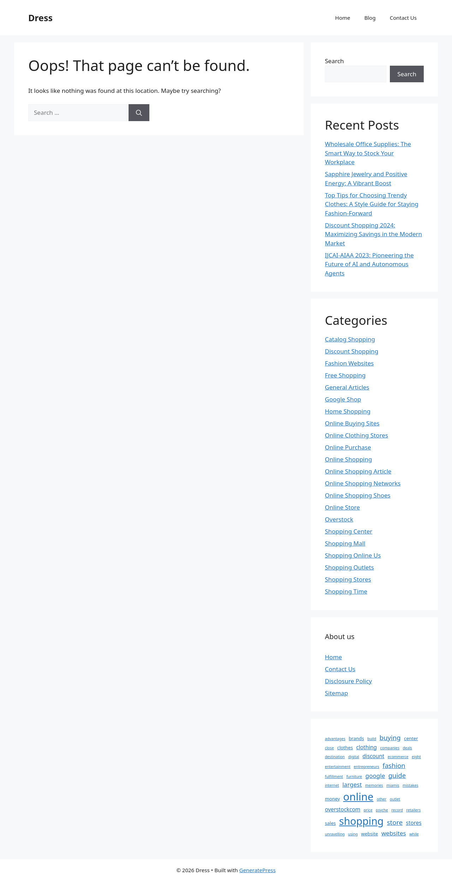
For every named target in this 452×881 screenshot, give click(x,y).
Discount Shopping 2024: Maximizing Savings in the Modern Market (373, 234)
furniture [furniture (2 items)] (354, 776)
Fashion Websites (349, 363)
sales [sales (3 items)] (330, 823)
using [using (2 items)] (353, 834)
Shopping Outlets (349, 567)
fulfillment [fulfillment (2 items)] (334, 776)
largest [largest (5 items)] (352, 784)
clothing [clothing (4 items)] (366, 747)
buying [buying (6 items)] (390, 737)
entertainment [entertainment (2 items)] (337, 766)
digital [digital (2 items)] (353, 756)
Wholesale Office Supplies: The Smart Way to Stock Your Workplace (368, 153)
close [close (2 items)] (329, 747)
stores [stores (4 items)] (414, 822)
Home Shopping (347, 411)
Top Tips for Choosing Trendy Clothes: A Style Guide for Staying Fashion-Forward (371, 204)
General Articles (347, 387)
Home (342, 17)
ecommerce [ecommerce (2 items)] (398, 756)
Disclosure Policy (348, 681)
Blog (370, 17)
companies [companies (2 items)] (390, 747)
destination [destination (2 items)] (335, 756)
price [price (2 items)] (368, 810)
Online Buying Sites (352, 423)
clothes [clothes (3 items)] (345, 747)
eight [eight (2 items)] (416, 756)
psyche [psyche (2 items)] (382, 810)
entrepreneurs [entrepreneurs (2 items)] (366, 766)
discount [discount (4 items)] (374, 756)
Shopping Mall (345, 543)
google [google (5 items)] (375, 776)
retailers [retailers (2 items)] (413, 810)
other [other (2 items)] (381, 799)
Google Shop (343, 399)
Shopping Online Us (353, 555)
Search (334, 61)
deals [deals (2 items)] (407, 747)
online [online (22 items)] (358, 797)
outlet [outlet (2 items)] (395, 799)
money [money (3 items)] (332, 799)
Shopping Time (346, 591)
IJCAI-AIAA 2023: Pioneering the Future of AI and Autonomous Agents (369, 264)
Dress (40, 18)
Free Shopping (345, 375)
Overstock (339, 519)
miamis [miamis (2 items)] (392, 785)
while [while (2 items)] (413, 834)
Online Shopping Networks (362, 483)
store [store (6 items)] (395, 822)
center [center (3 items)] (411, 738)
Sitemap (336, 693)
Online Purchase (348, 447)
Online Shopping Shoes (358, 495)
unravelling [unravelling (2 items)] (335, 834)
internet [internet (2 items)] (332, 785)
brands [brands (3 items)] (356, 738)
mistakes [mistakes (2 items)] (410, 785)
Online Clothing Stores (356, 435)
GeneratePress (257, 870)
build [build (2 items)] (371, 738)
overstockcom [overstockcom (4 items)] (342, 809)
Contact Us (403, 17)
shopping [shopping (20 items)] (361, 821)
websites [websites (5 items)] (393, 833)
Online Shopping (348, 459)
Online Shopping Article (358, 471)
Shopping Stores (348, 579)
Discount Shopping (351, 351)
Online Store (342, 507)
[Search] (139, 112)
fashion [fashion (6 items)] (393, 765)
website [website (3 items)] (369, 834)
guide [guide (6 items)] (397, 775)
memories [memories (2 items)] (374, 785)
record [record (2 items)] (397, 810)
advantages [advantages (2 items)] (335, 738)
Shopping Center (348, 531)
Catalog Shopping (350, 339)
